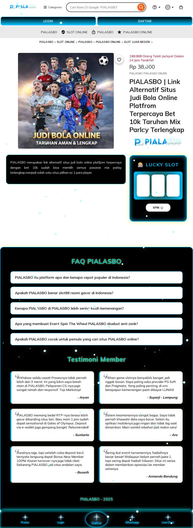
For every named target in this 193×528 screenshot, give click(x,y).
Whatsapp (132, 519)
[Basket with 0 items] (181, 7)
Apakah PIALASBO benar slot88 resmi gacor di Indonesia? (64, 293)
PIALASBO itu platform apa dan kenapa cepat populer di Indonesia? (72, 277)
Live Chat (168, 519)
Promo (25, 519)
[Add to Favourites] (119, 59)
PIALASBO (46, 41)
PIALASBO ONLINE (108, 41)
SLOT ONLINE (66, 41)
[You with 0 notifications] (169, 7)
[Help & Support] (156, 7)
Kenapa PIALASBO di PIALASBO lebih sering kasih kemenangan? (69, 308)
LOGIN (48, 21)
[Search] (141, 7)
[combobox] (101, 7)
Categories (52, 7)
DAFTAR (144, 21)
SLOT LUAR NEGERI (137, 41)
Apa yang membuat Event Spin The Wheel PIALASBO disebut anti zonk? (76, 323)
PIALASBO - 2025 (96, 499)
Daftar (96, 519)
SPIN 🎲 (158, 207)
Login (60, 519)
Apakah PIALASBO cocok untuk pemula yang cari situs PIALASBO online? (77, 339)
